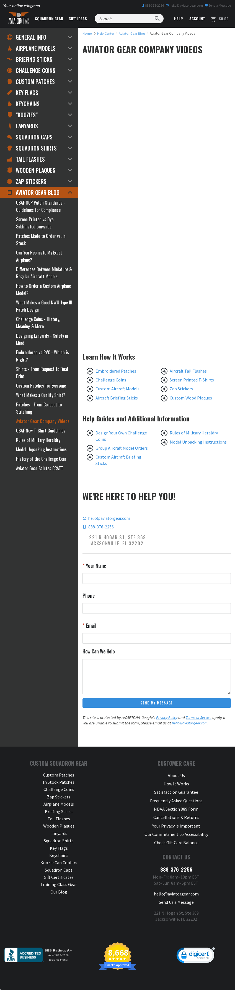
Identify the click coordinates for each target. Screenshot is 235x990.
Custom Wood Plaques (191, 398)
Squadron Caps (30, 137)
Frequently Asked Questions (176, 797)
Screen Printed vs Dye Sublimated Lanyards (34, 223)
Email (90, 625)
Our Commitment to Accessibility (176, 826)
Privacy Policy (167, 718)
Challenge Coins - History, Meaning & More (38, 323)
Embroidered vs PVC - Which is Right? (42, 356)
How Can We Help (98, 651)
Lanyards (22, 126)
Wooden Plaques (31, 170)
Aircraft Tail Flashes (188, 371)
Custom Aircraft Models (117, 388)
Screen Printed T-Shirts (192, 380)
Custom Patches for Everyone (41, 385)
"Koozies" (22, 115)
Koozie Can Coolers (58, 863)
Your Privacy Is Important (176, 819)
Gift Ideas (84, 18)
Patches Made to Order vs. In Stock (41, 239)
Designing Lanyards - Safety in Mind (42, 339)
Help (178, 18)
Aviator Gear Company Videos (42, 421)
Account (196, 18)
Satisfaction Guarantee (176, 790)
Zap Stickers (181, 388)
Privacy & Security (138, 980)
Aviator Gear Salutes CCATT (39, 468)
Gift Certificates (59, 877)
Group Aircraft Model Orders (121, 448)
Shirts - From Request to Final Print (42, 373)
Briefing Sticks (29, 59)
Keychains (23, 104)
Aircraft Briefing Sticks (116, 398)
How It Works (176, 782)
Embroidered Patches (115, 371)
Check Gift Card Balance (176, 833)
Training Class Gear (58, 885)
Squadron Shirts (32, 148)
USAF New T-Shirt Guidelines (40, 430)
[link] (195, 944)
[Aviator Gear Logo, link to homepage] (20, 18)
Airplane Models (31, 48)
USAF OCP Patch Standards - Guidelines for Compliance (40, 206)
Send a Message (218, 5)
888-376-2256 (152, 5)
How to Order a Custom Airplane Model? (43, 289)
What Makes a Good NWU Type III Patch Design (44, 306)
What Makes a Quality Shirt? (40, 395)
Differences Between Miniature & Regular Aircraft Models (44, 273)
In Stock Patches (58, 782)
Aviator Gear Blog (33, 192)
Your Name (95, 566)
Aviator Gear (82, 980)
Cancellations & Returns (176, 812)
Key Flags (22, 92)
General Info (26, 37)
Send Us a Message (176, 890)
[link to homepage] (87, 33)
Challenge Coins (110, 380)
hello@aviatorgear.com (184, 5)
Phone (88, 595)
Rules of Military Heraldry (194, 433)
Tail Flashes (26, 159)
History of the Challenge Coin (41, 458)
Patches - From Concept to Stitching (39, 408)
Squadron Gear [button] (55, 18)
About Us (176, 775)
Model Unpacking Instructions (198, 442)
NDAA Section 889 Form (176, 804)
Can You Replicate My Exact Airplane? (39, 256)
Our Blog (58, 892)
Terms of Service (199, 718)
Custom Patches (31, 81)
